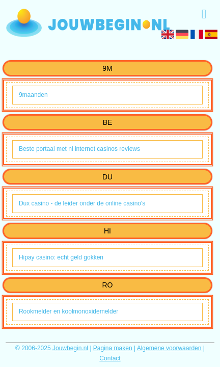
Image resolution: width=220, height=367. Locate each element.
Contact (109, 358)
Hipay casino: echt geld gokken (61, 257)
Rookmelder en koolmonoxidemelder (68, 311)
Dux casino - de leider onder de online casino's (82, 203)
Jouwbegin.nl (70, 348)
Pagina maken (112, 348)
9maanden (33, 94)
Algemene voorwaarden (169, 348)
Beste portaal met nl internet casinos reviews (79, 148)
